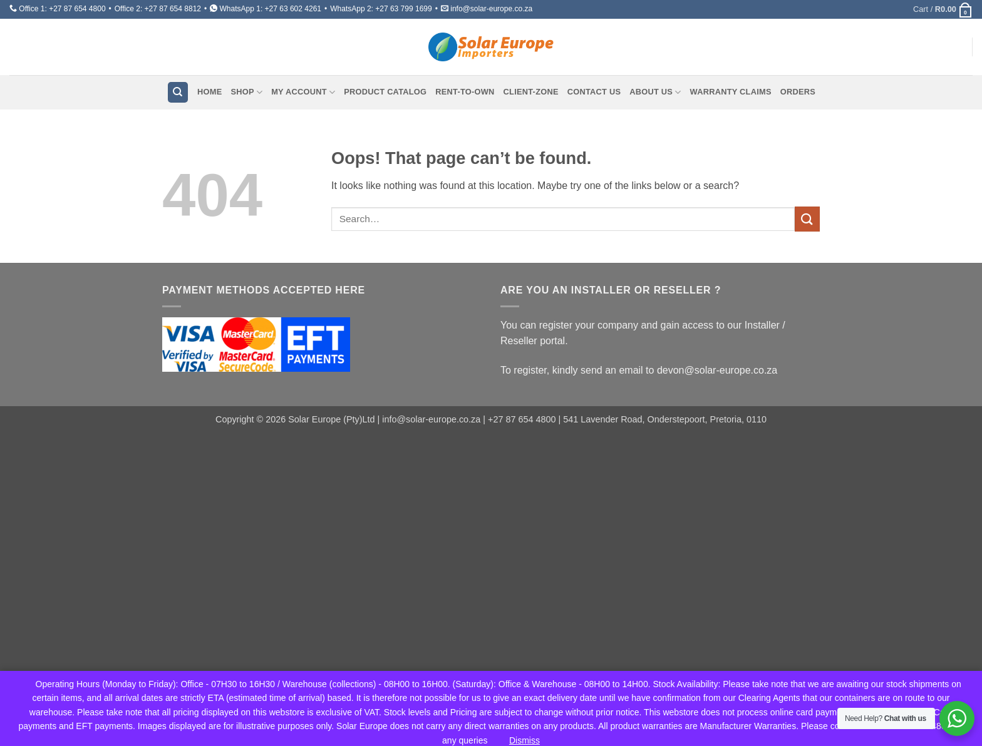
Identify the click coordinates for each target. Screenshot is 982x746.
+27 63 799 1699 (403, 8)
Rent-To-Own (464, 91)
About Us (655, 92)
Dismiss (524, 740)
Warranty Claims (731, 91)
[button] (943, 9)
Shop (246, 92)
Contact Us (594, 91)
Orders (797, 91)
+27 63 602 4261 (293, 8)
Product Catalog (385, 91)
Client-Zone (531, 91)
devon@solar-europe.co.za (717, 370)
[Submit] (807, 219)
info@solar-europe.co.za (491, 8)
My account (303, 92)
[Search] (178, 92)
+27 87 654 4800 (77, 8)
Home (209, 91)
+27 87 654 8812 (173, 8)
